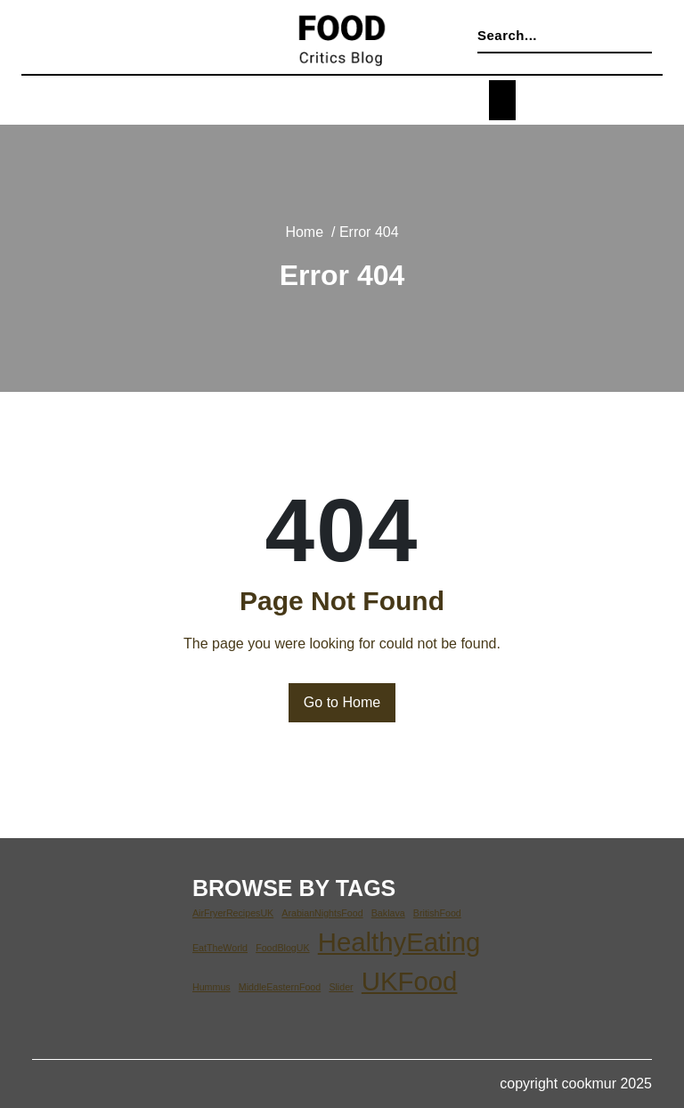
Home (302, 232)
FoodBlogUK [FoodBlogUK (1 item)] (279, 947)
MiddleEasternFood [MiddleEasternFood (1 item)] (278, 987)
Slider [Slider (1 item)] (338, 987)
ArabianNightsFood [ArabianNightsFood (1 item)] (318, 913)
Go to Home (342, 703)
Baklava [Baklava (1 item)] (382, 913)
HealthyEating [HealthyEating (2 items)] (392, 941)
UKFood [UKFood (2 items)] (405, 981)
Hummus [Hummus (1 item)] (211, 987)
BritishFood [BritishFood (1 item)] (430, 913)
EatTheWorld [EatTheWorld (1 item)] (219, 947)
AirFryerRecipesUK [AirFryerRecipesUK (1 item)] (231, 913)
